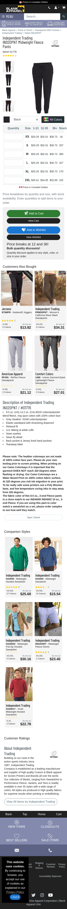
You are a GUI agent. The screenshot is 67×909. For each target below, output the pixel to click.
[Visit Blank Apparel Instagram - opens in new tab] (42, 894)
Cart (58, 814)
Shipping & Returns (39, 865)
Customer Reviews (51, 865)
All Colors (53, 119)
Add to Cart (34, 213)
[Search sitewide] (42, 16)
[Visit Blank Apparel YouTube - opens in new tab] (50, 894)
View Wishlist (33, 237)
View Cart (33, 220)
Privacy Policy (15, 892)
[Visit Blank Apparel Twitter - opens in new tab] (34, 894)
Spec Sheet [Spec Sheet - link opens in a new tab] (33, 517)
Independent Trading (18, 37)
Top (25, 814)
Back (8, 814)
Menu (7, 16)
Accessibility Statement (50, 876)
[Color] (25, 119)
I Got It (15, 897)
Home (42, 814)
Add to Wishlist (33, 230)
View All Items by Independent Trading (30, 801)
